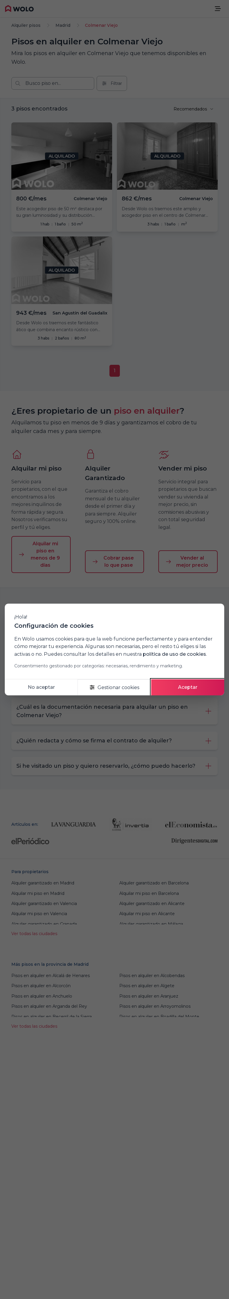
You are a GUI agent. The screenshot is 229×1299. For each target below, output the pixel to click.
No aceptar (41, 687)
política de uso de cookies (174, 654)
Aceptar (187, 687)
